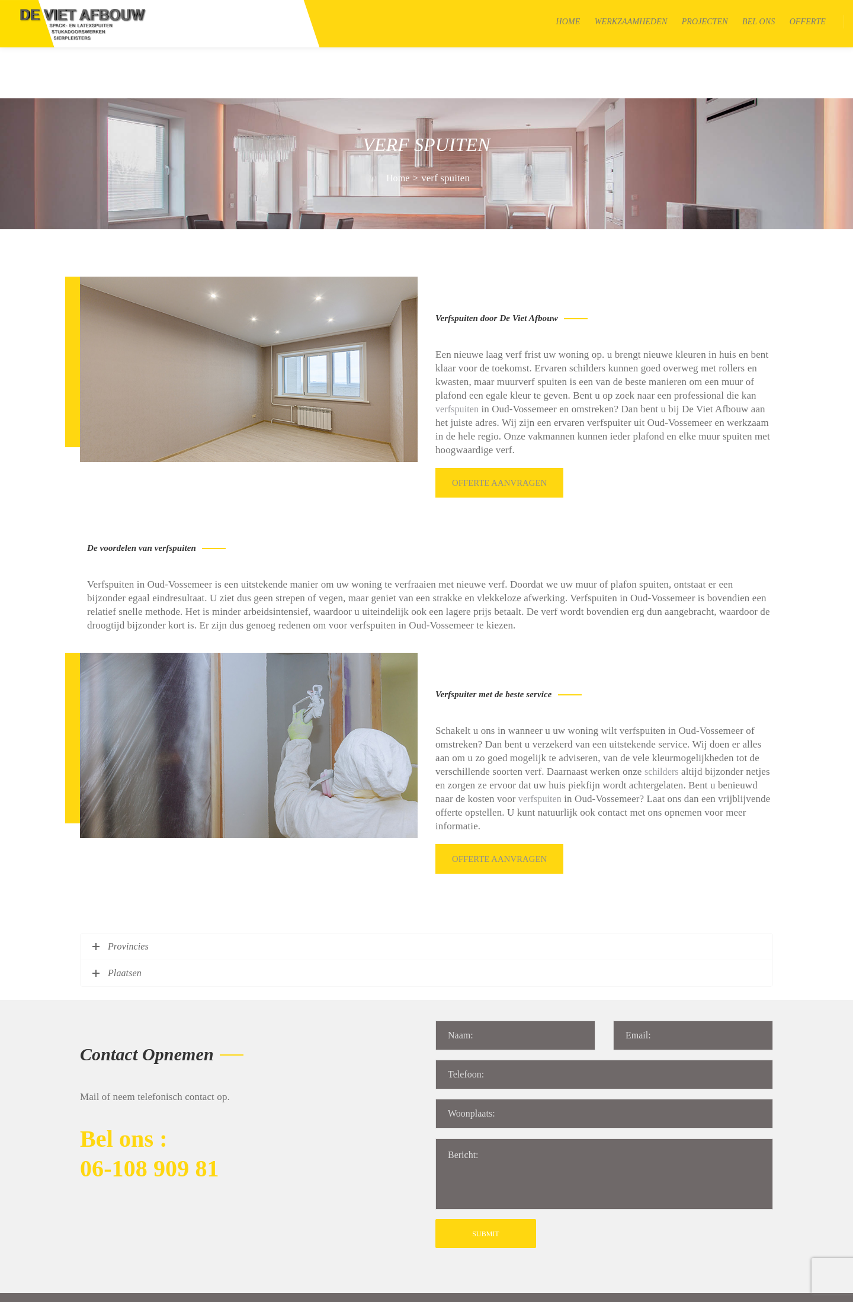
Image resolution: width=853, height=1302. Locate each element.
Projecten (705, 21)
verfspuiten (457, 358)
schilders (661, 712)
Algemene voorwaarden (307, 1286)
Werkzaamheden (631, 21)
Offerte (808, 21)
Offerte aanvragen (501, 427)
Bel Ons (758, 21)
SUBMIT (485, 1165)
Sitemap (238, 1286)
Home (568, 21)
